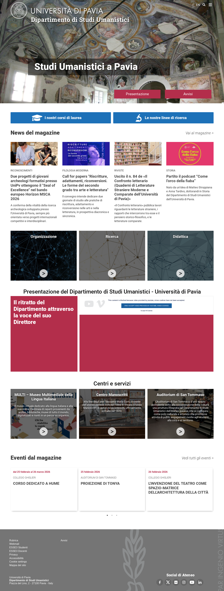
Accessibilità (16, 558)
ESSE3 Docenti (18, 551)
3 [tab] (116, 515)
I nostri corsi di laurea (63, 118)
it (193, 5)
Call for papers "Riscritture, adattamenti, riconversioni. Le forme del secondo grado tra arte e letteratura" (85, 183)
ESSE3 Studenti (18, 547)
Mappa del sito (17, 565)
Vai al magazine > (200, 133)
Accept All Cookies (146, 310)
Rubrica (13, 540)
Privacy (13, 554)
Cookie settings (18, 561)
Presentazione (137, 94)
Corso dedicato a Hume (36, 483)
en (198, 5)
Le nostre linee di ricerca (166, 118)
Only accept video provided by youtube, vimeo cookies (146, 305)
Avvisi (188, 94)
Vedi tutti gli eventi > (198, 458)
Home (210, 4)
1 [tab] (107, 515)
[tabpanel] (44, 489)
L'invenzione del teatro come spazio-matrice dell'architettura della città (178, 488)
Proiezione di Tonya (100, 483)
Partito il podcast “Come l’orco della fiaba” (187, 178)
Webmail (14, 544)
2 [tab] (112, 515)
